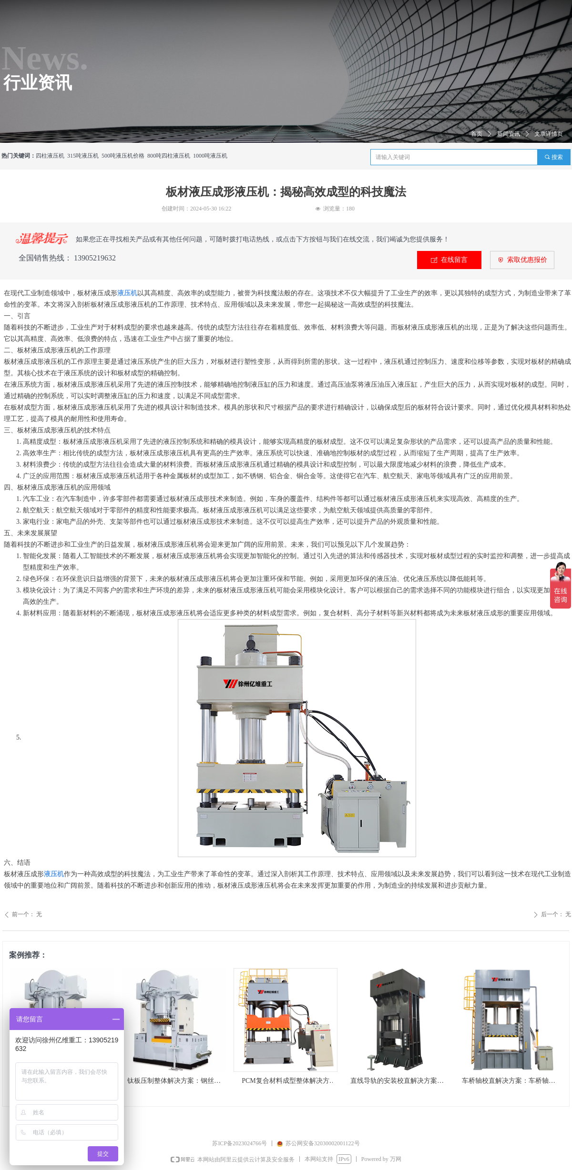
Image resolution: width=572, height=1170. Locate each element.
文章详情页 (548, 133)
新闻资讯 (508, 133)
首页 (476, 133)
